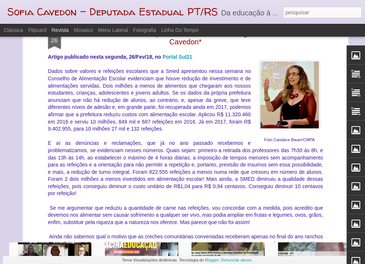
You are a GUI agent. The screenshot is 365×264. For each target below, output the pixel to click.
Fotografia (144, 30)
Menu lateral (113, 30)
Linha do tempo (180, 30)
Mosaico (83, 30)
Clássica (13, 30)
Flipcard (37, 30)
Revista (60, 30)
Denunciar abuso (236, 260)
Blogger (212, 260)
